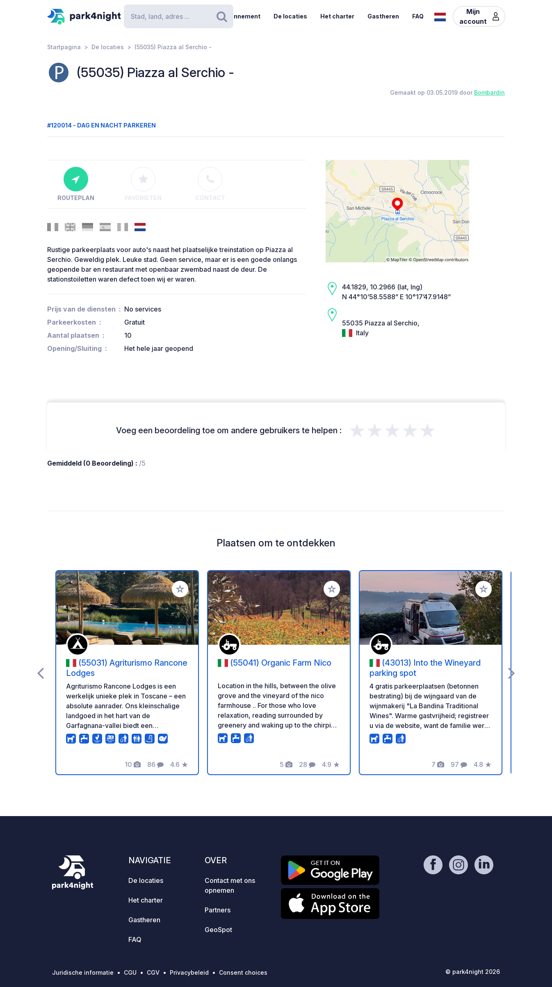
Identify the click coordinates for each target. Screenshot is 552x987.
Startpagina (64, 46)
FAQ (418, 16)
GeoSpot (218, 930)
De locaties (290, 16)
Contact (210, 184)
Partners (217, 910)
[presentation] (40, 672)
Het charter (337, 16)
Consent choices (243, 972)
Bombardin (489, 92)
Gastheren (383, 16)
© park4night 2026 (472, 971)
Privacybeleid (189, 972)
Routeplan (75, 184)
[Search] (178, 16)
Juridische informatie (83, 972)
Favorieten (143, 184)
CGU (130, 972)
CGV (153, 972)
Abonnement (241, 16)
